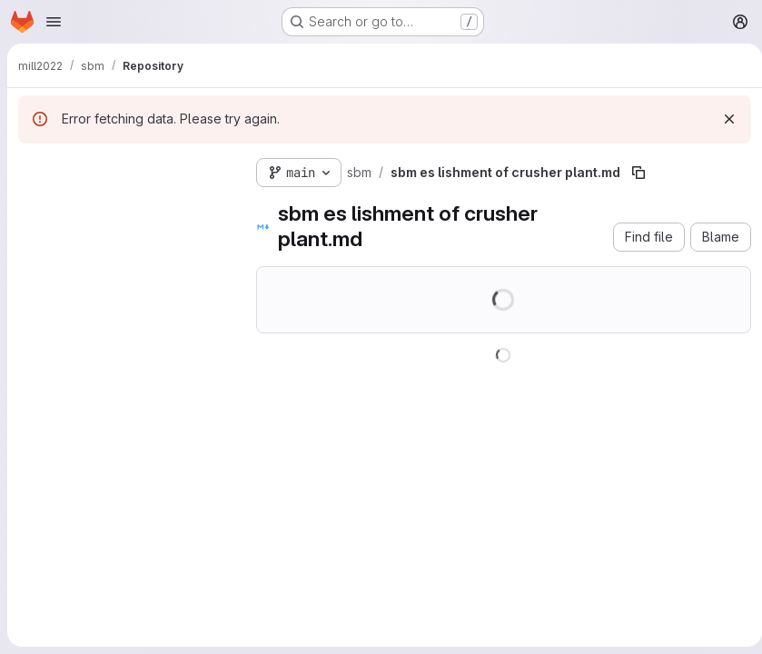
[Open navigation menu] (53, 21)
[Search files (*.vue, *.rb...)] (122, 205)
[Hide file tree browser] (32, 168)
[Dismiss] (722, 119)
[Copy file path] (638, 172)
